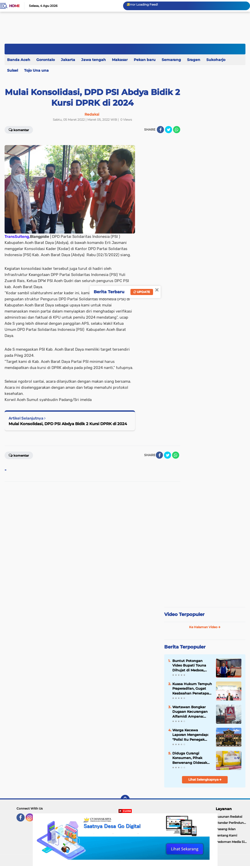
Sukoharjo (215, 59)
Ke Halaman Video (205, 627)
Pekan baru (145, 59)
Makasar (120, 59)
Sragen (193, 59)
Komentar (19, 455)
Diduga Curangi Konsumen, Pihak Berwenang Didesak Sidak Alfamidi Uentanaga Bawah (189, 758)
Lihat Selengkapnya (205, 779)
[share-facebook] (160, 129)
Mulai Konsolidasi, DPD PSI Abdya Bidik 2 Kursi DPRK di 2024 (68, 423)
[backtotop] (125, 799)
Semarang (171, 59)
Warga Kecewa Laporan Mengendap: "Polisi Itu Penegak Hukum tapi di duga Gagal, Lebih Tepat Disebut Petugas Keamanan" (190, 735)
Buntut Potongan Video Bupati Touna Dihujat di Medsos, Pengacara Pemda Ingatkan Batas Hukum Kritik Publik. (190, 665)
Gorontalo (45, 59)
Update (142, 292)
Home (14, 6)
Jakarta (68, 59)
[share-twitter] (168, 129)
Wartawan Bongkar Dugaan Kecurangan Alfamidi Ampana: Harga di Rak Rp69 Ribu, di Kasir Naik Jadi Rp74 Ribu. (192, 712)
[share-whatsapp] (176, 129)
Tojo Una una (36, 70)
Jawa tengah (93, 59)
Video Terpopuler (184, 614)
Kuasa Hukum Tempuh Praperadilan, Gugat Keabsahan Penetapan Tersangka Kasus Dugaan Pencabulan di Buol (192, 688)
